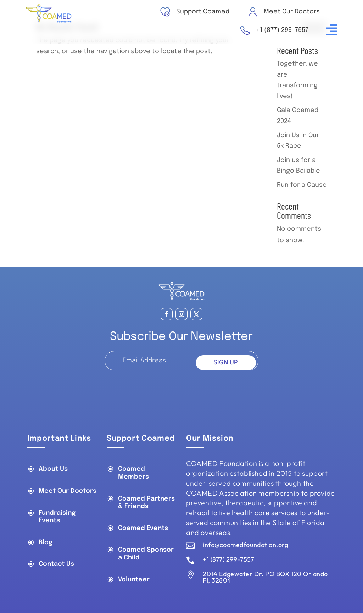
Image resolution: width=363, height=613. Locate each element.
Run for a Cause (302, 185)
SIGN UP (225, 363)
